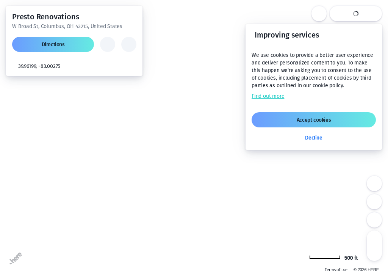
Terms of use (336, 269)
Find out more (268, 96)
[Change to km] (338, 257)
